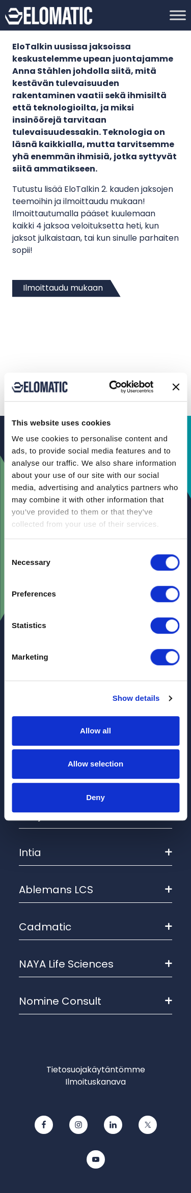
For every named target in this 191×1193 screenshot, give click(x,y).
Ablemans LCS (95, 889)
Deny (95, 797)
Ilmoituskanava (95, 1082)
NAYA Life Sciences (95, 964)
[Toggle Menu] (178, 15)
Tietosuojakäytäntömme (95, 1069)
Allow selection (95, 763)
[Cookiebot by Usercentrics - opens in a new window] (113, 386)
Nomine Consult (95, 1001)
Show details (136, 698)
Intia (95, 852)
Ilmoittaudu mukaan (63, 288)
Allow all (95, 730)
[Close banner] (175, 386)
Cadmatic (95, 926)
